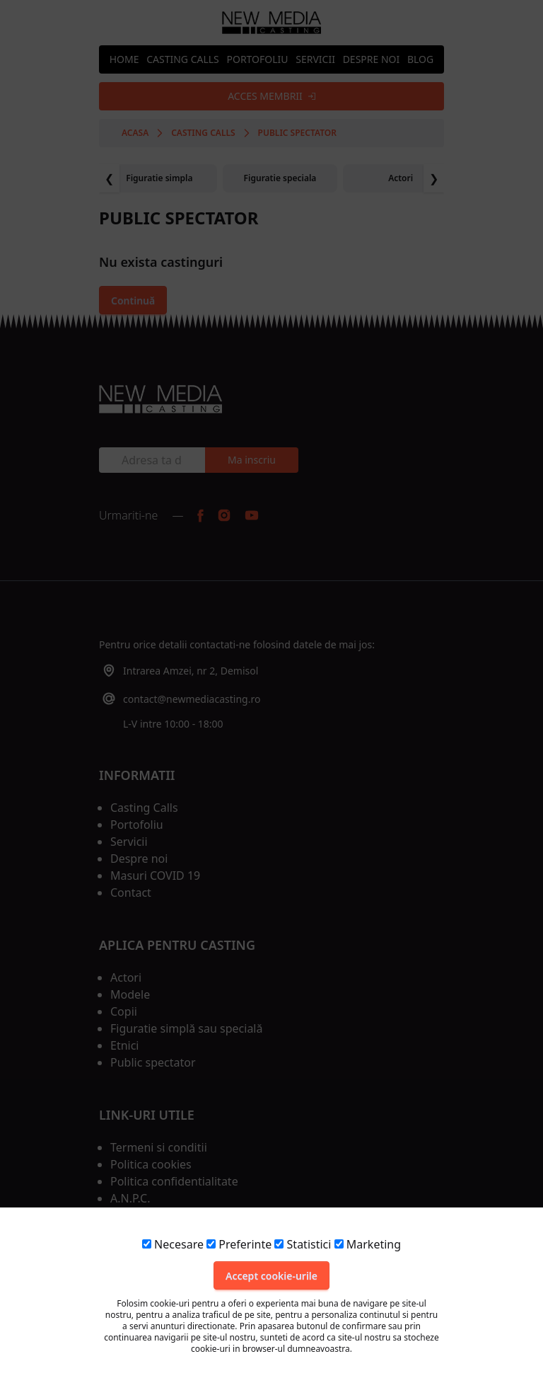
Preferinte (239, 1244)
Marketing (367, 1244)
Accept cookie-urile (271, 1275)
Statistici (302, 1244)
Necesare (173, 1244)
